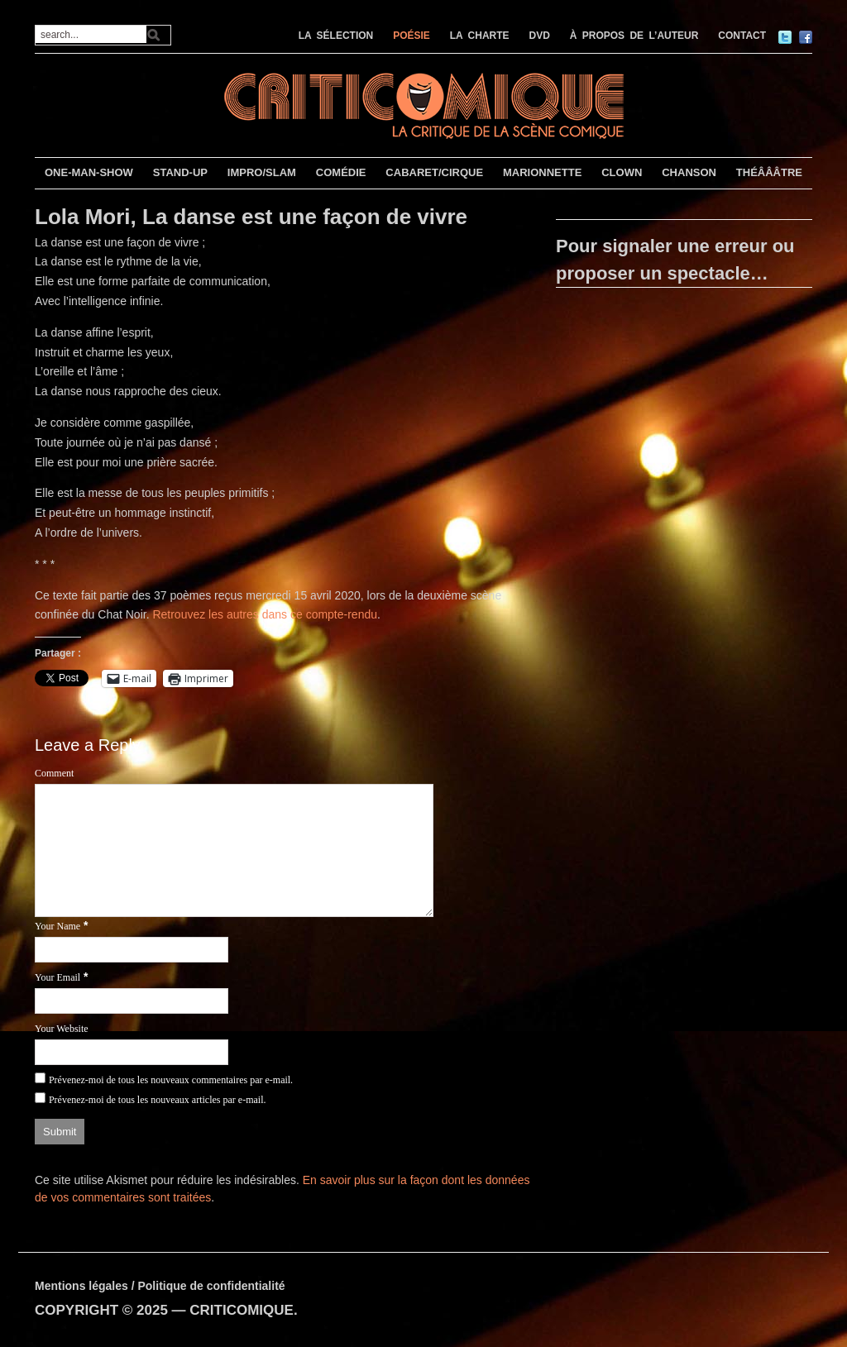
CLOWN (621, 172)
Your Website (62, 1028)
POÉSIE (411, 35)
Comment (54, 773)
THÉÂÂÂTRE (769, 172)
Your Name (57, 926)
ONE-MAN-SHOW (89, 172)
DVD (539, 35)
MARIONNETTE (542, 172)
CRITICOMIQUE (241, 1310)
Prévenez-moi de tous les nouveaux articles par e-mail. (157, 1100)
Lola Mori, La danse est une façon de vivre (251, 216)
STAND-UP (180, 172)
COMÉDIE (341, 172)
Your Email (57, 977)
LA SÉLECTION (336, 35)
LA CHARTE (480, 35)
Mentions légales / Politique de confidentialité (160, 1285)
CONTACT (742, 35)
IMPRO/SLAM (261, 172)
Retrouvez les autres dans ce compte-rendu (264, 614)
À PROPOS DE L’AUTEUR (634, 35)
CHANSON (689, 172)
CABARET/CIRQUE (434, 172)
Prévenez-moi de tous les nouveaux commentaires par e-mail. (171, 1080)
